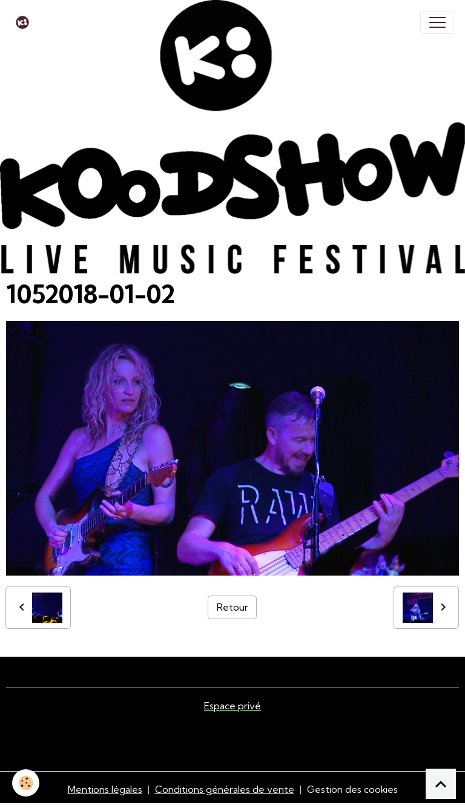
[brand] (25, 22)
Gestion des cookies (352, 789)
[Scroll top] (441, 784)
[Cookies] (25, 783)
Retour (232, 607)
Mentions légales (105, 789)
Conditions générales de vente (224, 789)
